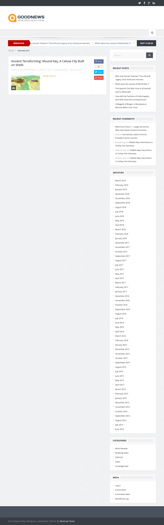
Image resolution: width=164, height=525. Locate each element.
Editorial (119, 457)
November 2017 (122, 247)
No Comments (76, 69)
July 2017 (119, 265)
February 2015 (121, 393)
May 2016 (119, 327)
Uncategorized (121, 466)
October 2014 (121, 411)
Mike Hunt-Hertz (122, 126)
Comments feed (122, 494)
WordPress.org (122, 498)
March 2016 (120, 336)
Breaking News (62, 69)
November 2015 (122, 353)
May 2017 (119, 273)
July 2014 (119, 424)
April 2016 (119, 331)
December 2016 (122, 296)
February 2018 (121, 233)
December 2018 (122, 194)
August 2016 (120, 313)
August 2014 (120, 420)
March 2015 (120, 389)
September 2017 (122, 256)
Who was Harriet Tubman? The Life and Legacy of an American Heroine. (58, 43)
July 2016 (119, 318)
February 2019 (121, 185)
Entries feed (120, 489)
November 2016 (122, 300)
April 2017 (119, 278)
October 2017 (121, 251)
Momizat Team (67, 521)
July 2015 (119, 371)
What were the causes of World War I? (115, 43)
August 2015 (120, 367)
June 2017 (119, 269)
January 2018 (121, 238)
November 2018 (122, 198)
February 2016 (121, 340)
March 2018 (120, 229)
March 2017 (120, 282)
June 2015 (119, 376)
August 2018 (120, 207)
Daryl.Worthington (28, 69)
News (117, 461)
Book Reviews (121, 448)
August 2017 (120, 260)
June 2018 (119, 216)
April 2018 (119, 225)
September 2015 (122, 362)
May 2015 (119, 380)
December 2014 (122, 402)
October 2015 (121, 358)
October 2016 (121, 304)
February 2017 (121, 287)
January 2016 (121, 344)
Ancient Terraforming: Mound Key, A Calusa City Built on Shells (47, 63)
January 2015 (121, 398)
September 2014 (122, 415)
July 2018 (119, 211)
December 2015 (122, 349)
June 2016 (119, 322)
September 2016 (122, 309)
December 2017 (122, 242)
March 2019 (120, 180)
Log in (118, 485)
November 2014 (122, 407)
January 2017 (121, 291)
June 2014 (119, 429)
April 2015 (119, 384)
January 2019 (121, 189)
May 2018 (119, 220)
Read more (49, 75)
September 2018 (122, 202)
